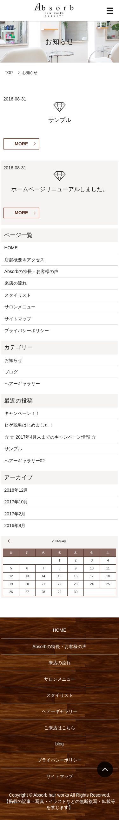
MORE (21, 143)
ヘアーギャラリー (22, 383)
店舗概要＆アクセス (24, 259)
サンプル (59, 120)
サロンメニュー (20, 306)
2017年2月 (15, 513)
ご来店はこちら (59, 727)
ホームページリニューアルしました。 (59, 189)
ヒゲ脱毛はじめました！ (28, 425)
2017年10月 (16, 501)
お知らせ (13, 360)
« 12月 (9, 541)
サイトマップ (17, 318)
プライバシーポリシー (26, 330)
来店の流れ (15, 283)
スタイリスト (17, 295)
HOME (11, 247)
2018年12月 (16, 490)
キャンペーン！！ (22, 413)
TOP (9, 72)
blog (59, 743)
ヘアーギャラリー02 (24, 460)
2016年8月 (15, 525)
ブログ (11, 371)
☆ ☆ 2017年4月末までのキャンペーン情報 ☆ (50, 437)
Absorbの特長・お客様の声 (31, 271)
